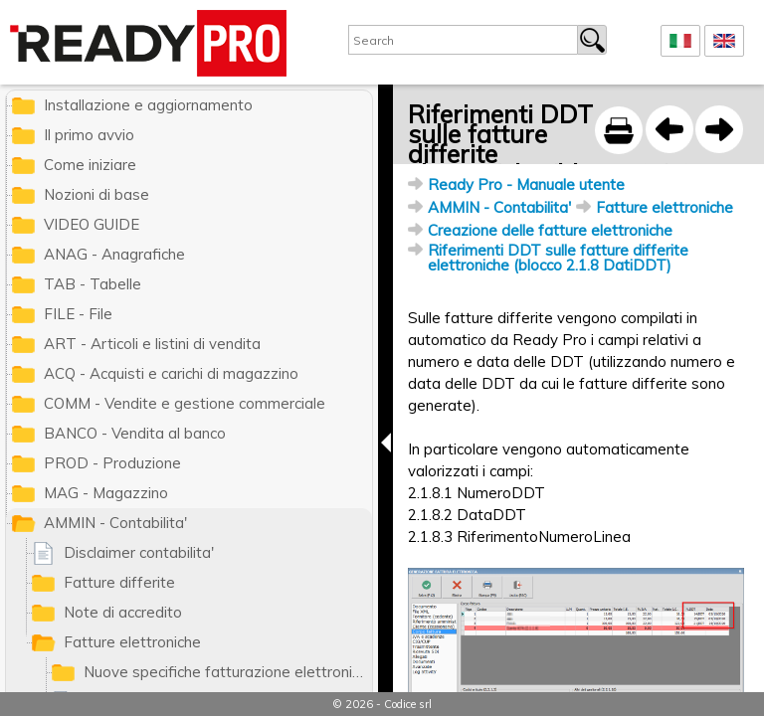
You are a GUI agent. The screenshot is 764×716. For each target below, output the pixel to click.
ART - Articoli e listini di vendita (152, 343)
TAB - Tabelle (92, 283)
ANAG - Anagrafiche (114, 254)
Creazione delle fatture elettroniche (550, 230)
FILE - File (78, 313)
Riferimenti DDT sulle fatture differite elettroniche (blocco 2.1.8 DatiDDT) (558, 257)
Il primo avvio (89, 134)
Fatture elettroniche (664, 207)
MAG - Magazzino (106, 492)
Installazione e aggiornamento (148, 104)
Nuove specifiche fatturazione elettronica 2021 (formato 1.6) (228, 671)
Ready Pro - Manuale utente (526, 184)
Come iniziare (90, 164)
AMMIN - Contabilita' (499, 207)
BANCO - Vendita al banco (135, 433)
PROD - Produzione (112, 462)
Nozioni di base (96, 194)
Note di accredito (123, 612)
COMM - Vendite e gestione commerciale (184, 403)
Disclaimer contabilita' (139, 552)
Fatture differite (119, 582)
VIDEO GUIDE (91, 224)
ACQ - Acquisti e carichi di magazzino (171, 373)
